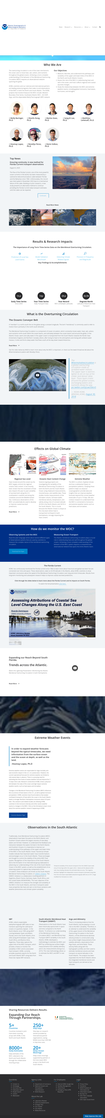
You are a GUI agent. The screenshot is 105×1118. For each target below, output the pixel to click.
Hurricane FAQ (17, 1081)
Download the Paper (18, 544)
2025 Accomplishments (42, 1096)
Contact (94, 27)
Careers (15, 1087)
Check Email (61, 1081)
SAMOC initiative (40, 867)
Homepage (16, 1079)
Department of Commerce (43, 1077)
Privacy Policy (84, 1077)
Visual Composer (26, 1114)
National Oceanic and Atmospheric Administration (41, 1081)
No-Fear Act (83, 1087)
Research (68, 27)
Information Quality (86, 1085)
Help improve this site (93, 1116)
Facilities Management (64, 1079)
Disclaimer (83, 1079)
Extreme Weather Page (18, 808)
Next (93, 606)
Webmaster (16, 1089)
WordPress (37, 1114)
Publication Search (18, 1083)
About (86, 27)
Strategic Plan (39, 1097)
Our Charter (38, 1099)
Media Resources (40, 1103)
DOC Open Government (87, 1092)
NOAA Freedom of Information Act (85, 1082)
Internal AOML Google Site (65, 1077)
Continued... (43, 196)
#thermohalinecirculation (82, 355)
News (60, 27)
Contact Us (16, 1077)
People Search (17, 1085)
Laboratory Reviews (41, 1094)
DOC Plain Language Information (86, 1089)
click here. (62, 577)
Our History (38, 1101)
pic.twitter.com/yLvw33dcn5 (83, 380)
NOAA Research (39, 1085)
